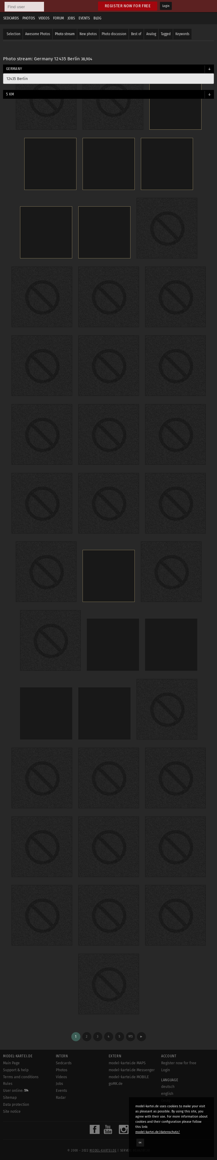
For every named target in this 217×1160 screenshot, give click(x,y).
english (167, 1094)
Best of (136, 34)
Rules (7, 1084)
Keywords (182, 34)
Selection (13, 34)
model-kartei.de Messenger (132, 1070)
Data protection (16, 1104)
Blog (97, 18)
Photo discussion (114, 34)
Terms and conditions (21, 1077)
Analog (151, 34)
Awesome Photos (37, 34)
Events (84, 18)
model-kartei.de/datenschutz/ (157, 1132)
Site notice (12, 1111)
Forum (58, 18)
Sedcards (11, 18)
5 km (10, 94)
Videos (44, 18)
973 (130, 1037)
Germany (14, 69)
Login (165, 6)
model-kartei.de (103, 1150)
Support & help (16, 1070)
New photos (88, 34)
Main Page (11, 1063)
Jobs (71, 18)
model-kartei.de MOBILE (129, 1077)
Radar (61, 1097)
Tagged (166, 34)
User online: (16, 1091)
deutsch (168, 1087)
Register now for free (128, 6)
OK (140, 1142)
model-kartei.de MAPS (127, 1063)
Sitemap (10, 1097)
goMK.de (116, 1084)
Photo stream (65, 34)
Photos (28, 18)
